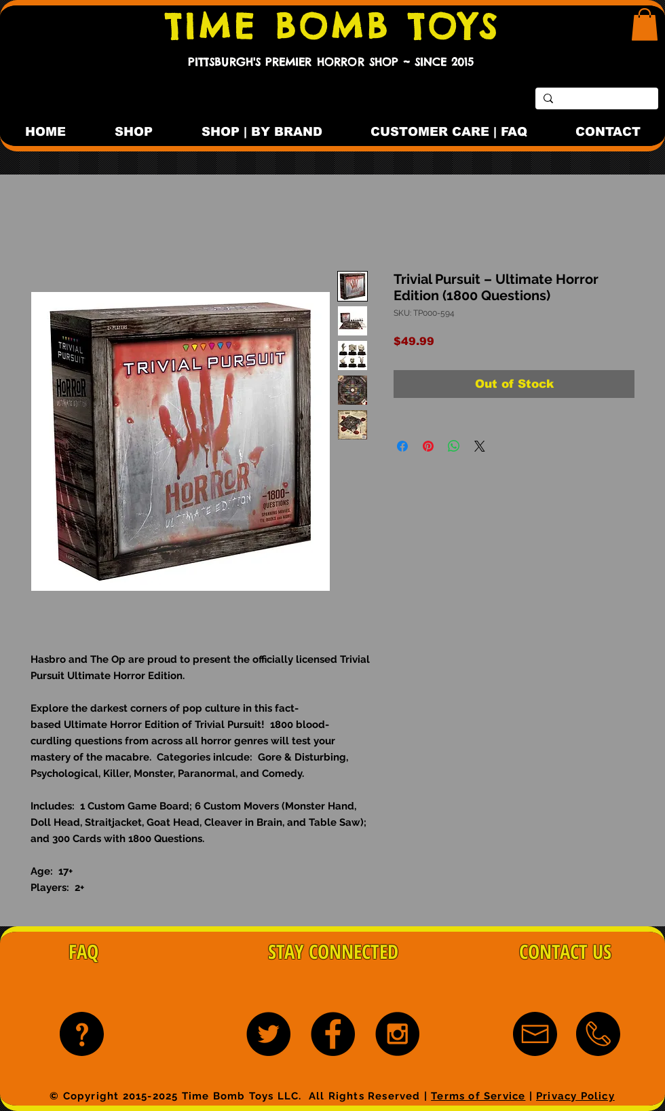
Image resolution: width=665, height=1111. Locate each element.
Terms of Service (478, 1096)
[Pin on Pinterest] (428, 446)
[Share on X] (480, 446)
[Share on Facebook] (402, 446)
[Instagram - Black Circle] (397, 1034)
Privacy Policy (575, 1096)
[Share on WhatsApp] (454, 446)
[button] (644, 24)
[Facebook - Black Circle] (333, 1034)
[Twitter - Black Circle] (268, 1034)
